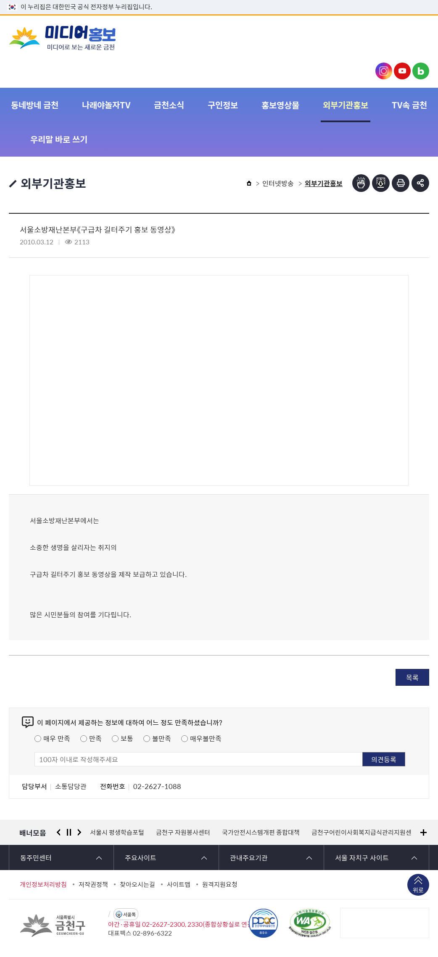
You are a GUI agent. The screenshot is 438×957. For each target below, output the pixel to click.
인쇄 (400, 183)
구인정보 (223, 105)
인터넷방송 (278, 183)
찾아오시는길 (137, 884)
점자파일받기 (381, 183)
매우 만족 (56, 738)
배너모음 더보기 (423, 832)
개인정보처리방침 (43, 884)
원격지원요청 (219, 884)
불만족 (161, 738)
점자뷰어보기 (361, 183)
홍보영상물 (280, 105)
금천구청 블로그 (420, 71)
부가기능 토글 (420, 183)
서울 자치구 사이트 (362, 857)
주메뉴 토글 (412, 37)
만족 (95, 738)
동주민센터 (36, 857)
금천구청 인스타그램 (383, 71)
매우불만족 (206, 738)
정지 (69, 832)
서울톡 (129, 914)
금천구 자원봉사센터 (183, 832)
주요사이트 (140, 857)
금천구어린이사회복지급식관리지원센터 (364, 832)
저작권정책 (93, 884)
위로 (418, 891)
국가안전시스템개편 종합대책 (261, 832)
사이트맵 (178, 884)
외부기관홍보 (345, 105)
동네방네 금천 (34, 105)
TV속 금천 (409, 105)
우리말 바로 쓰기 (58, 139)
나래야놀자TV (106, 105)
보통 (127, 738)
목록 (412, 677)
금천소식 (169, 105)
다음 (79, 832)
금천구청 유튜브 (402, 71)
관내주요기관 (249, 857)
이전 (58, 832)
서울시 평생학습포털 (117, 832)
